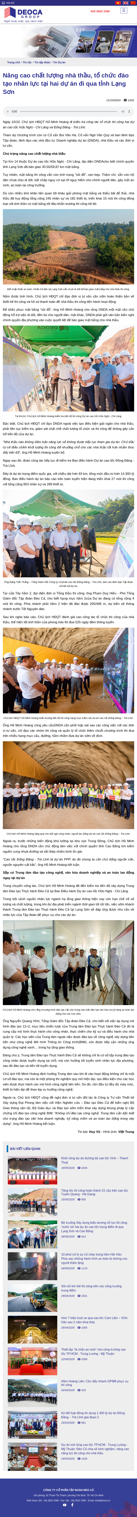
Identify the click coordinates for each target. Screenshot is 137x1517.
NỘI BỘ (8, 3)
